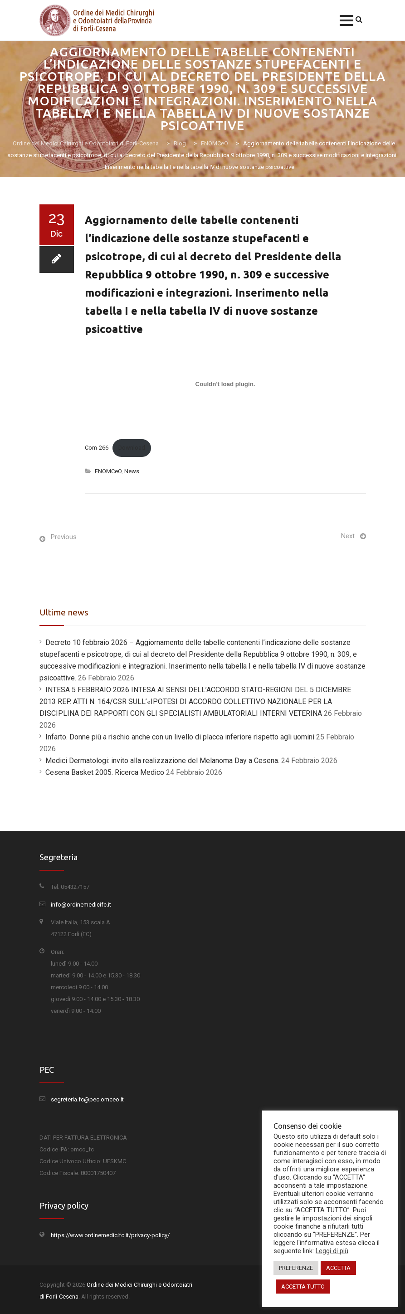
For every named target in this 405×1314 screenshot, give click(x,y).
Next (348, 536)
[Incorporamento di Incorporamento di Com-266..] (225, 383)
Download (131, 447)
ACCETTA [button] (338, 1267)
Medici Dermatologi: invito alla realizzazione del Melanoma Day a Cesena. (162, 760)
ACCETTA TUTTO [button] (303, 1286)
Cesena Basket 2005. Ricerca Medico (104, 772)
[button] (346, 20)
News (131, 471)
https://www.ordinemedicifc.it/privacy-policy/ (110, 1235)
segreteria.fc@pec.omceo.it (87, 1099)
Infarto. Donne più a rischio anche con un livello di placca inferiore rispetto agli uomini (179, 737)
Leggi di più (332, 1251)
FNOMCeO (108, 471)
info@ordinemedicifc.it (81, 904)
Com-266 (96, 447)
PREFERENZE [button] (296, 1267)
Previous (64, 537)
